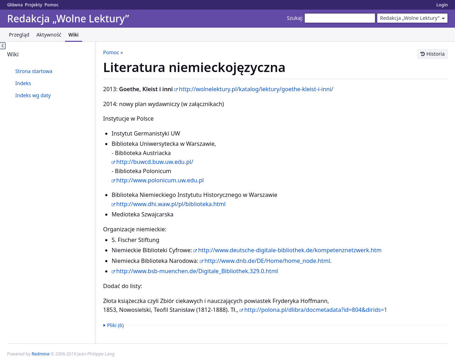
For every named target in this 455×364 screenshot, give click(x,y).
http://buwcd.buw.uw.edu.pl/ (154, 162)
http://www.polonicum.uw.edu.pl (160, 180)
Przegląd (19, 34)
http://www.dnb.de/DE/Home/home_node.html (267, 261)
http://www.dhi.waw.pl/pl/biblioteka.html (171, 204)
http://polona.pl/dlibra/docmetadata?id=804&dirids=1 (315, 310)
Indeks (23, 83)
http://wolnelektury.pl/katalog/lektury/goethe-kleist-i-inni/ (256, 89)
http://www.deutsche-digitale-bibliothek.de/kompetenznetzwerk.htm (289, 250)
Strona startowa (33, 71)
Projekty (33, 5)
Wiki (74, 34)
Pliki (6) (115, 325)
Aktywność (48, 34)
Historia (436, 53)
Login (442, 5)
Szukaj (294, 18)
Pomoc (51, 5)
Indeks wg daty (33, 95)
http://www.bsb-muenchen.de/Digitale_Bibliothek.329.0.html (197, 271)
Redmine (40, 354)
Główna (15, 5)
